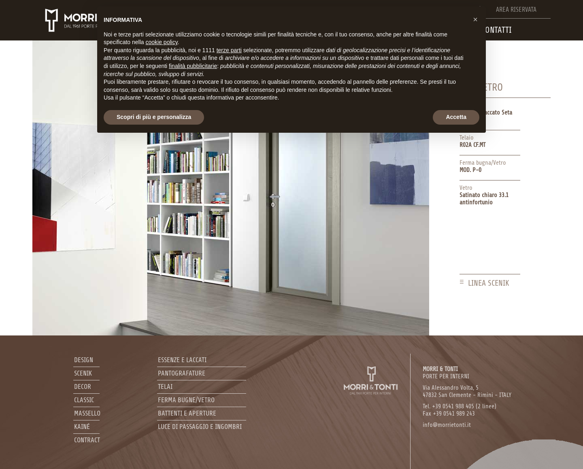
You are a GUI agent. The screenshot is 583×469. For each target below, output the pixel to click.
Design (83, 360)
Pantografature (181, 373)
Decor (82, 386)
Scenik (83, 373)
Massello (87, 413)
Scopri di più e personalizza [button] (154, 117)
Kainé (82, 427)
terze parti (229, 50)
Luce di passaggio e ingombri (200, 427)
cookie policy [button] (162, 42)
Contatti (496, 30)
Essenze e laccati (182, 360)
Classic (84, 400)
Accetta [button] (456, 117)
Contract (87, 440)
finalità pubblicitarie (193, 66)
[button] (475, 19)
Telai (165, 386)
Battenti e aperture (187, 413)
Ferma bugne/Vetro (186, 400)
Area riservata (516, 9)
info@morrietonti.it (447, 425)
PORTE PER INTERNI (446, 373)
